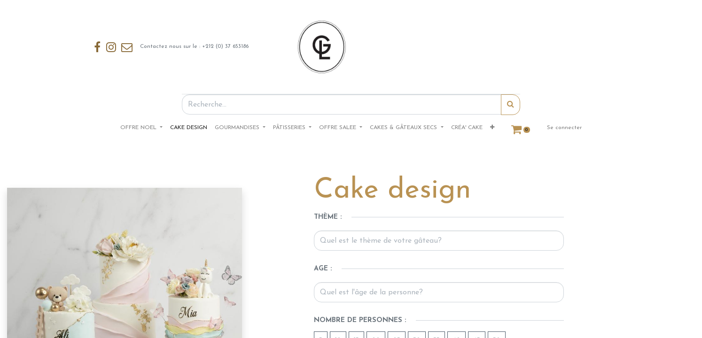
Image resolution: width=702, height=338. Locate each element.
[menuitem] (188, 128)
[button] (492, 128)
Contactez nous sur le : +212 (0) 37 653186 (171, 47)
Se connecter (564, 128)
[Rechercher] (510, 104)
